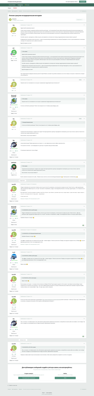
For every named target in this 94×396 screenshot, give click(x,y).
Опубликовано (26, 47)
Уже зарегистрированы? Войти (72, 1)
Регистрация (82, 1)
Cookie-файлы (49, 392)
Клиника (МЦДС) (12, 4)
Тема (43, 392)
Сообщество (20, 5)
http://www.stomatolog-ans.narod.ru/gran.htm (52, 299)
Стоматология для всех (15, 1)
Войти (65, 377)
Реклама (27, 4)
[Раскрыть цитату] (22, 51)
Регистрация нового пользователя (28, 377)
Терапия (21, 20)
